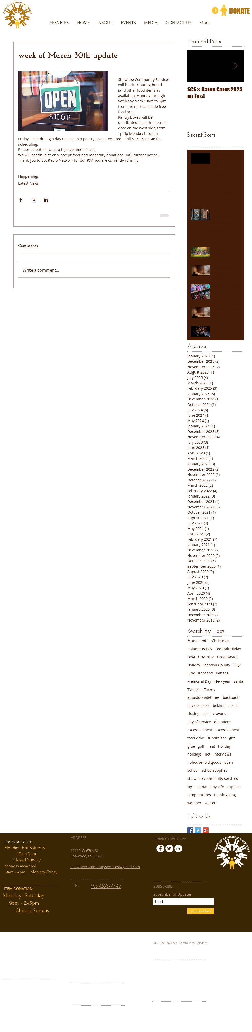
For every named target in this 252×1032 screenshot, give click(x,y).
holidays (194, 754)
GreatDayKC (227, 656)
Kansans (205, 673)
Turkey (209, 689)
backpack (231, 697)
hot (207, 754)
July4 (237, 665)
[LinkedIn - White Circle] (178, 848)
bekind (219, 705)
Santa (238, 681)
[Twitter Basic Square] (198, 830)
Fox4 (191, 656)
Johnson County (216, 665)
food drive (196, 737)
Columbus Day (199, 648)
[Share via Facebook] (20, 199)
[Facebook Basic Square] (190, 830)
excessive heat (199, 729)
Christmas (220, 640)
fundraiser (217, 737)
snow (202, 786)
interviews (222, 754)
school (192, 770)
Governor (206, 656)
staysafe (217, 786)
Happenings (28, 176)
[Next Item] (235, 66)
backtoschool (198, 705)
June (191, 673)
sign (191, 786)
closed (233, 705)
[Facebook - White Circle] (160, 848)
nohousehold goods (204, 762)
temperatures (199, 794)
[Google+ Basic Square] (206, 830)
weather (194, 802)
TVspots (194, 689)
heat (211, 746)
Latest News (28, 183)
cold (206, 713)
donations (222, 721)
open (228, 762)
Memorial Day (199, 681)
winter (210, 802)
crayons (219, 713)
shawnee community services (212, 778)
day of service (199, 721)
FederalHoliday (228, 648)
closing (193, 713)
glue (191, 746)
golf (201, 746)
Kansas (222, 673)
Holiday (193, 665)
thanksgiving (225, 794)
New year (222, 681)
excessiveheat (227, 729)
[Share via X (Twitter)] (33, 199)
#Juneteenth (198, 640)
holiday (224, 746)
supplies (234, 786)
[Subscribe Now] (200, 911)
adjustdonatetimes (203, 697)
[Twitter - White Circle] (169, 848)
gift (232, 737)
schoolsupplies (214, 770)
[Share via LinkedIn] (45, 199)
